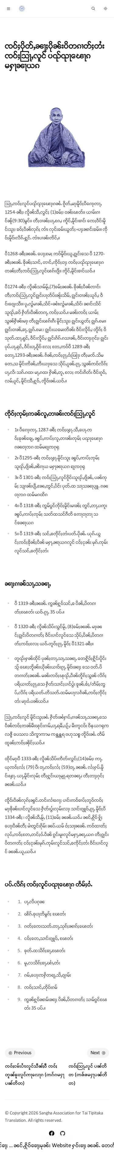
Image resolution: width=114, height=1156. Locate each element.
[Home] (22, 8)
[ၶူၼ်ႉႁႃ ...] (93, 8)
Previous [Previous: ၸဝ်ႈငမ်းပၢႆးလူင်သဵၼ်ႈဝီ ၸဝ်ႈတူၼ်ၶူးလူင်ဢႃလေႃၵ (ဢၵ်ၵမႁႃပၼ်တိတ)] (19, 1053)
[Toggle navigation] (8, 8)
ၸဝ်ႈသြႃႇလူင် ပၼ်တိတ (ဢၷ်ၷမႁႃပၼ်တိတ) (87, 1074)
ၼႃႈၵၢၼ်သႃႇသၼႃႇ (28, 584)
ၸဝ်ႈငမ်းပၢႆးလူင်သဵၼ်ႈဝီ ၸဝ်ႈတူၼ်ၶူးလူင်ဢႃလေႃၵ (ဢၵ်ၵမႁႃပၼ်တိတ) (34, 1074)
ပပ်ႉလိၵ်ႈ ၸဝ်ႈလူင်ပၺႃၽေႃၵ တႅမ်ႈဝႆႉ (49, 885)
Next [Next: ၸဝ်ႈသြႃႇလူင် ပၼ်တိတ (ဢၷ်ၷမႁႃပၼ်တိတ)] (99, 1053)
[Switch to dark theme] (105, 8)
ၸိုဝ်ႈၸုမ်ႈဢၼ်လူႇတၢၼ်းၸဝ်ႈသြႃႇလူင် (50, 414)
